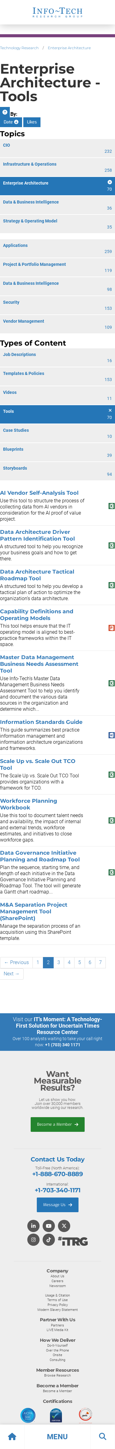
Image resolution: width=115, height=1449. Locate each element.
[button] (57, 1437)
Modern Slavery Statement (57, 1310)
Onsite (57, 1355)
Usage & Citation (57, 1295)
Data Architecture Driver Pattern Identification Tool (37, 535)
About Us (57, 1276)
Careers (57, 1281)
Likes (32, 122)
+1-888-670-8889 (57, 1174)
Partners (57, 1325)
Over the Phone (57, 1350)
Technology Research (19, 48)
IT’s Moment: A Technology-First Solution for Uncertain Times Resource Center (59, 1025)
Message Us (57, 1204)
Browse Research (57, 1375)
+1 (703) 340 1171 (62, 1044)
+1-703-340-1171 (57, 1190)
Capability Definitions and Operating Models (36, 614)
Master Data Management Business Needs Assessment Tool (39, 664)
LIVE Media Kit (57, 1330)
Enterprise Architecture (69, 48)
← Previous (16, 962)
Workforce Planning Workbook (28, 804)
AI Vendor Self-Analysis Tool (39, 493)
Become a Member (57, 1124)
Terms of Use (57, 1300)
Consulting (57, 1360)
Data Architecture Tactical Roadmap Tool (37, 574)
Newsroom (57, 1286)
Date (11, 122)
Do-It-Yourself (57, 1345)
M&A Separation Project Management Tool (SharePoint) (33, 911)
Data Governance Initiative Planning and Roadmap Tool (40, 856)
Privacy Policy (58, 1305)
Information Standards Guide (41, 722)
